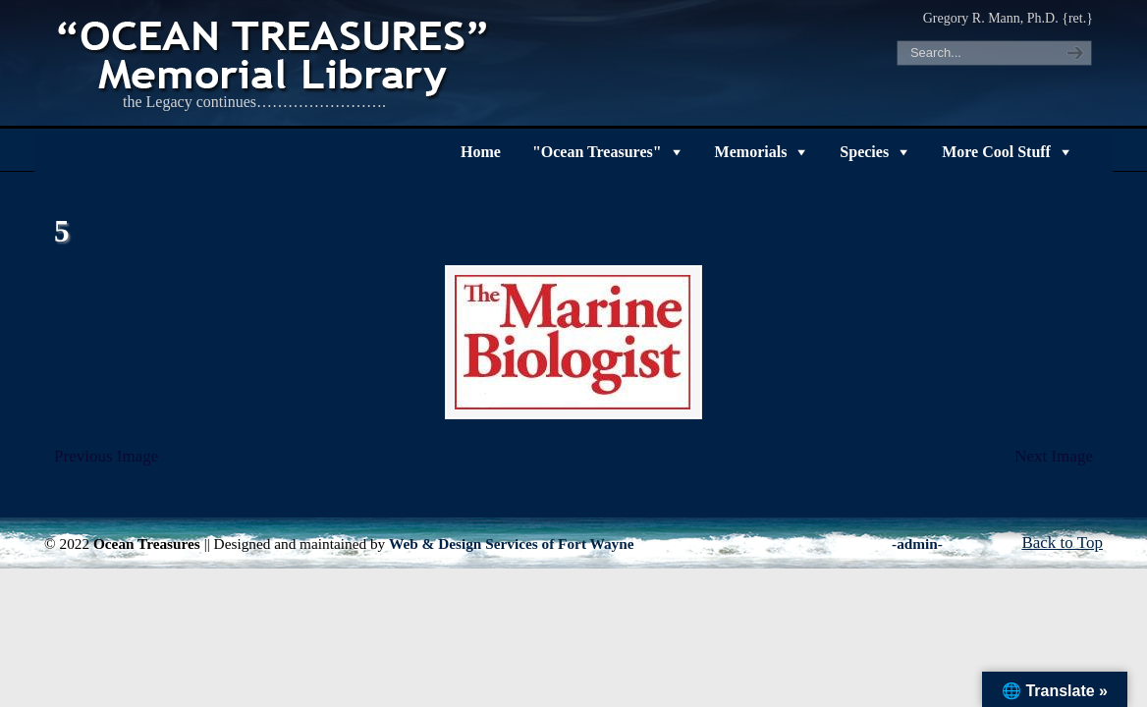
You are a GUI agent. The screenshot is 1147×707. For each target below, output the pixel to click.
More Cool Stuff (996, 151)
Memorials (751, 151)
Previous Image (106, 456)
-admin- (917, 543)
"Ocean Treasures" (597, 151)
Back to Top (1062, 542)
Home (481, 151)
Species (864, 151)
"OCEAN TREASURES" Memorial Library (275, 55)
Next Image (1053, 456)
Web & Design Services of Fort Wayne (511, 543)
